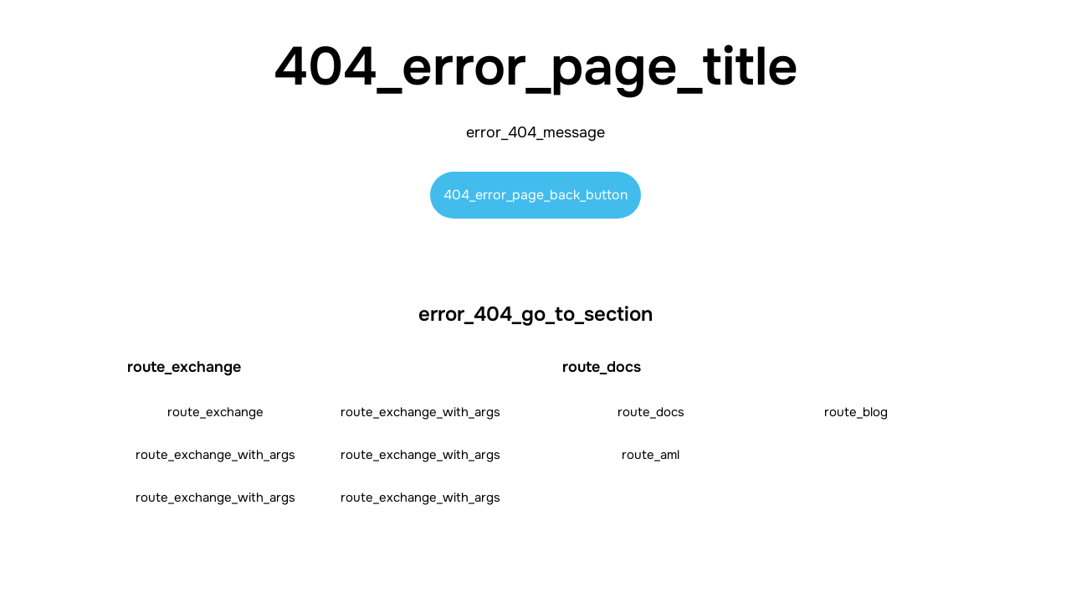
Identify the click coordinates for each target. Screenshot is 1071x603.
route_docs (650, 412)
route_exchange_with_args (420, 412)
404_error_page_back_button (535, 195)
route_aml (650, 454)
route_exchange (215, 412)
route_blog (856, 412)
